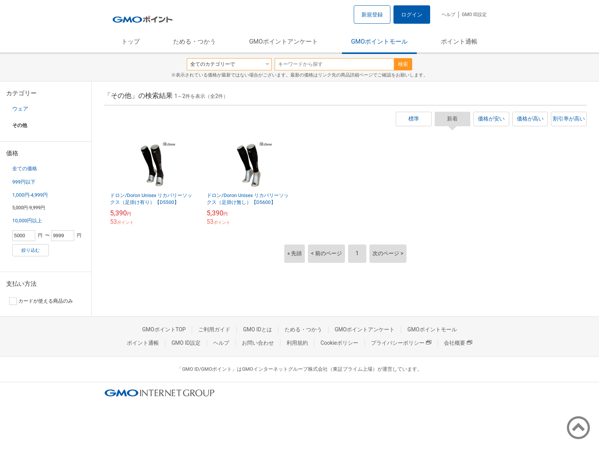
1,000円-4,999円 (30, 195)
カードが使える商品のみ (41, 301)
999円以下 (24, 182)
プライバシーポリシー (401, 343)
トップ (130, 41)
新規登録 (372, 14)
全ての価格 (24, 168)
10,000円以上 (27, 220)
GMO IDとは (257, 329)
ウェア (20, 109)
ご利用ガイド (214, 329)
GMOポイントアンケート (283, 41)
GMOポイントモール (379, 41)
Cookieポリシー (339, 343)
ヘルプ (448, 14)
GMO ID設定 (474, 14)
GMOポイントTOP (164, 329)
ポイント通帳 (459, 41)
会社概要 (458, 343)
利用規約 (297, 343)
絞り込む (30, 250)
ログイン (412, 14)
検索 (403, 64)
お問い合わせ (258, 343)
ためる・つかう (194, 41)
